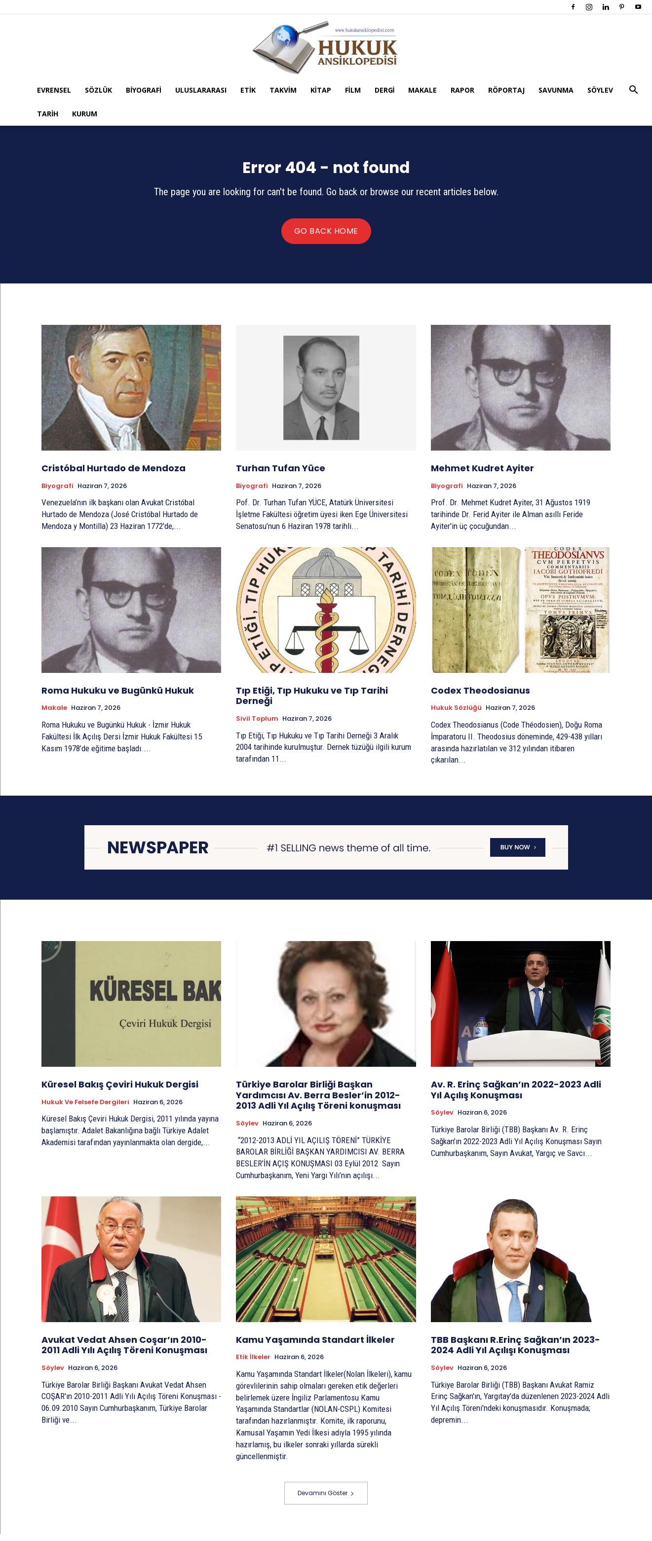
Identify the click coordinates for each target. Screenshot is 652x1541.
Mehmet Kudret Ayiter (482, 475)
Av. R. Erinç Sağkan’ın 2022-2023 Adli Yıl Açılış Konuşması (516, 1096)
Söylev (600, 90)
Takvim (283, 90)
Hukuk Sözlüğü (456, 715)
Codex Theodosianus (481, 697)
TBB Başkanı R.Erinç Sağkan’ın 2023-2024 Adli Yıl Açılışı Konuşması (515, 1352)
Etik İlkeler (253, 1364)
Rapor (462, 90)
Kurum (84, 113)
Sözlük (98, 90)
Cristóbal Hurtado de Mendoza (113, 475)
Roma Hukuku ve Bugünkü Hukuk (117, 697)
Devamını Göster (326, 1500)
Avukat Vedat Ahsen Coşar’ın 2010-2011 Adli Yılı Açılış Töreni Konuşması (124, 1352)
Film (353, 90)
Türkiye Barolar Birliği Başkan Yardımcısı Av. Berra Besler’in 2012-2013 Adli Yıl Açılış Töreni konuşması (318, 1102)
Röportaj (506, 90)
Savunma (556, 90)
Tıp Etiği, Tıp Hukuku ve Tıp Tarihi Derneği (312, 702)
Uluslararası (201, 90)
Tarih (47, 113)
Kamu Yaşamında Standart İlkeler (315, 1346)
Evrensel (54, 90)
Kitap (320, 90)
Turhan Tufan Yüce (280, 475)
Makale (422, 90)
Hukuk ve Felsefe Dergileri (85, 1109)
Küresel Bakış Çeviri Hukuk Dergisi (119, 1091)
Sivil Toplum (257, 726)
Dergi (385, 90)
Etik (248, 90)
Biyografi (143, 90)
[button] (634, 91)
